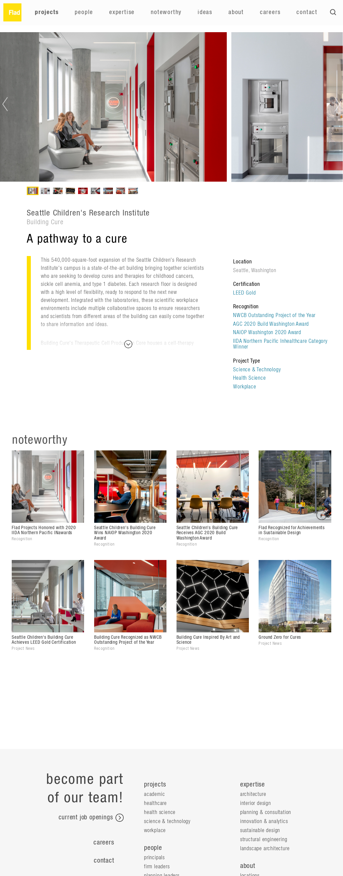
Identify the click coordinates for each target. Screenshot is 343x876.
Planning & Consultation (265, 812)
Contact (307, 12)
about (247, 866)
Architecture (253, 794)
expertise (252, 784)
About (236, 12)
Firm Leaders (157, 866)
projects (155, 784)
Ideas (205, 12)
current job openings (91, 818)
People (84, 12)
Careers (270, 12)
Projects (47, 12)
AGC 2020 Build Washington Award (271, 324)
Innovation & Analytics (264, 821)
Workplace (244, 386)
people (153, 847)
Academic (154, 794)
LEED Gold (244, 293)
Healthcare (155, 803)
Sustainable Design (260, 830)
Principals (154, 857)
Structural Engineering (263, 839)
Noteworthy (166, 12)
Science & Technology (257, 369)
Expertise (122, 12)
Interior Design (255, 803)
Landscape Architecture (265, 848)
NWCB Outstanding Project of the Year (274, 315)
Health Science (249, 378)
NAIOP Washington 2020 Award (267, 332)
